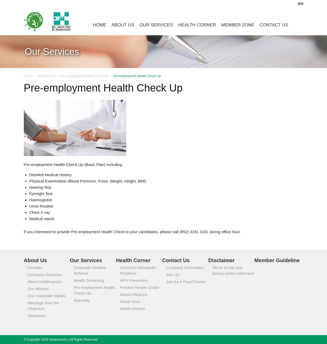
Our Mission (38, 288)
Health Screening (89, 280)
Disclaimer (221, 260)
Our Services (156, 24)
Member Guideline (277, 260)
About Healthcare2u (45, 281)
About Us (123, 24)
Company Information (184, 267)
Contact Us (274, 24)
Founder (35, 267)
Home (99, 24)
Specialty (82, 300)
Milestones (37, 315)
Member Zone (237, 24)
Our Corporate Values (47, 296)
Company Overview (45, 274)
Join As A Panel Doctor (186, 281)
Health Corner (197, 24)
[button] (297, 24)
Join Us (172, 274)
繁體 (300, 3)
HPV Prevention (134, 280)
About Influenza (133, 294)
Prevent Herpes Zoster (139, 287)
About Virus (130, 301)
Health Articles (132, 308)
